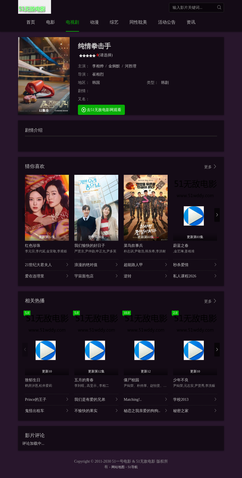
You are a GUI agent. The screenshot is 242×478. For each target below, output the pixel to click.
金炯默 (114, 66)
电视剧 (72, 22)
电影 (50, 22)
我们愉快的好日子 (89, 246)
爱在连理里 (47, 275)
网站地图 (118, 467)
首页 (30, 22)
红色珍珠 (32, 246)
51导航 (133, 467)
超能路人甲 (146, 264)
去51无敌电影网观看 (101, 109)
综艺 (114, 22)
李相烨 (98, 66)
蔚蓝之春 (180, 246)
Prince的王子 (47, 399)
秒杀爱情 (195, 264)
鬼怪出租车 (47, 410)
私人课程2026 (195, 275)
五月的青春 (84, 380)
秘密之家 (195, 410)
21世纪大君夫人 (47, 264)
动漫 (94, 22)
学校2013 (195, 399)
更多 (210, 166)
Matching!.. (146, 399)
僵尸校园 (131, 380)
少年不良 (180, 380)
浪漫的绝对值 (96, 264)
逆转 (146, 275)
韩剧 (165, 83)
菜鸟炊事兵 (133, 246)
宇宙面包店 (96, 275)
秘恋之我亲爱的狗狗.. (146, 410)
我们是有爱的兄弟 (96, 399)
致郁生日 (32, 380)
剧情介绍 (34, 130)
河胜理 (130, 66)
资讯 (191, 22)
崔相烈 (98, 74)
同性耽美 (138, 22)
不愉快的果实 (96, 410)
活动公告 (167, 22)
